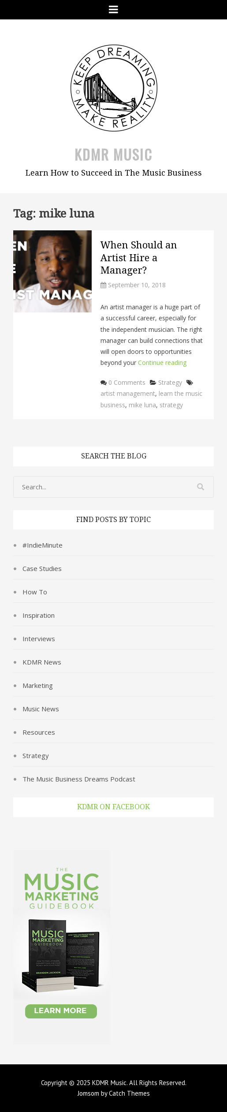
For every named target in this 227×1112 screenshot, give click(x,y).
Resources (38, 732)
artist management (127, 393)
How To (34, 591)
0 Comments (126, 382)
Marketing (37, 685)
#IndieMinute (42, 545)
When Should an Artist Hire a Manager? (138, 258)
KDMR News (41, 661)
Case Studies (42, 568)
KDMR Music (113, 154)
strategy (171, 405)
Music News (40, 708)
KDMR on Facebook (113, 807)
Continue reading (162, 362)
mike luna (142, 405)
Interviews (38, 638)
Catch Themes (129, 1093)
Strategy (170, 382)
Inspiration (38, 615)
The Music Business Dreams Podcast (78, 778)
